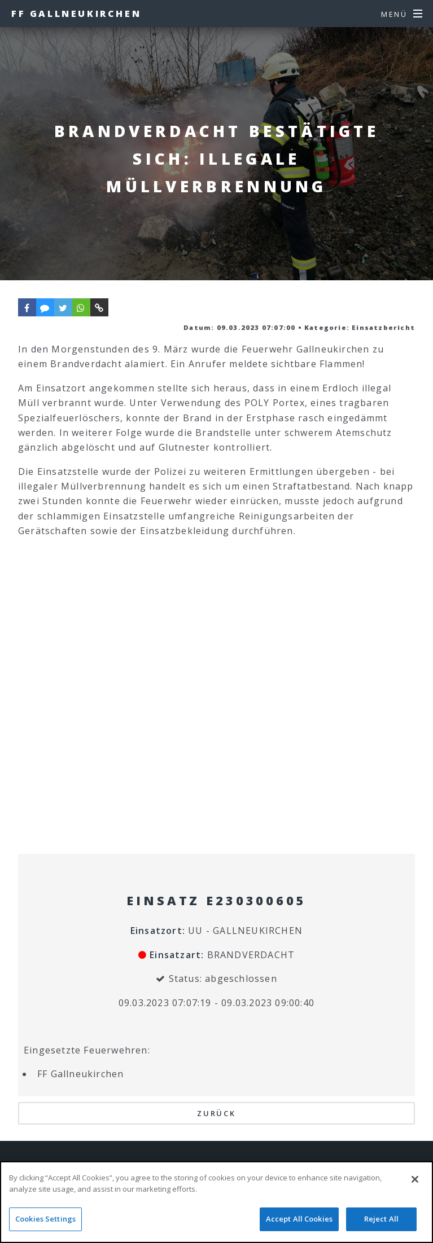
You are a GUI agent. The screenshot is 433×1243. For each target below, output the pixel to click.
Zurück (216, 1113)
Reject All (381, 1219)
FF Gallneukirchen (76, 13)
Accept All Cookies (299, 1219)
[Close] (415, 1179)
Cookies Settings (45, 1219)
